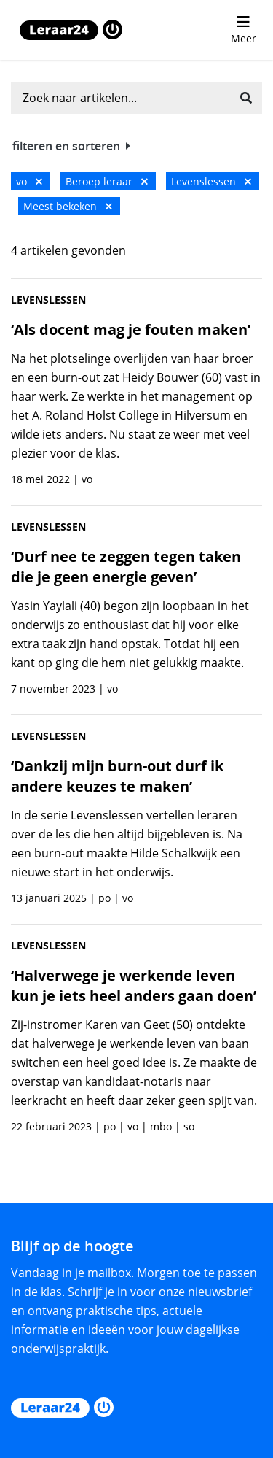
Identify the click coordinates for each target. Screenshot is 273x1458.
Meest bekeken (67, 206)
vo (29, 181)
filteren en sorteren (71, 146)
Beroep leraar (107, 181)
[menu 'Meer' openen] (243, 30)
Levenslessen (211, 181)
